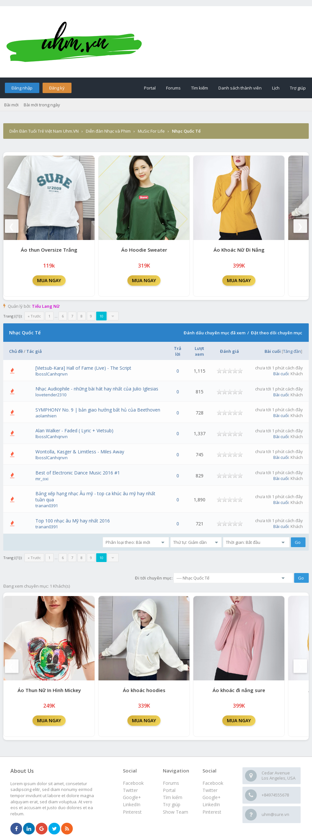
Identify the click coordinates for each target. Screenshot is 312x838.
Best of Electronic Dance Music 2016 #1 (77, 473)
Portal (150, 88)
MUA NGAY (49, 280)
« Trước (34, 316)
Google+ (211, 797)
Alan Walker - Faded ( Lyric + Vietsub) (74, 430)
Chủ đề (16, 351)
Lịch (276, 88)
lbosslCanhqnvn (51, 374)
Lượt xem (199, 351)
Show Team (175, 812)
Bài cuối (273, 351)
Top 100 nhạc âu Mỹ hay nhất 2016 (72, 521)
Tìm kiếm (199, 88)
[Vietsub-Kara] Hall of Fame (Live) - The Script (83, 368)
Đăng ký (57, 88)
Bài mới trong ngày (42, 105)
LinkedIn (211, 804)
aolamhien (46, 416)
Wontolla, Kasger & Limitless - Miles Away (79, 452)
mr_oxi (41, 479)
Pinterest (211, 812)
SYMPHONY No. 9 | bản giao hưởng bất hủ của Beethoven (97, 410)
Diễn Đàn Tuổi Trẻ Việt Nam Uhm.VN (44, 131)
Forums (173, 88)
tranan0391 (46, 506)
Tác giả (34, 351)
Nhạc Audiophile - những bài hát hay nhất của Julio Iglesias (96, 389)
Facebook (212, 783)
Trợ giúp (298, 88)
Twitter (209, 790)
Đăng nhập (21, 88)
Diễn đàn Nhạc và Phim (108, 131)
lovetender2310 (50, 395)
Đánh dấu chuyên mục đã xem (214, 333)
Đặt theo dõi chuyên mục (276, 333)
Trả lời (177, 351)
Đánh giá (229, 351)
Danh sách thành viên (240, 88)
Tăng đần (292, 351)
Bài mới (11, 105)
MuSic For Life (151, 131)
